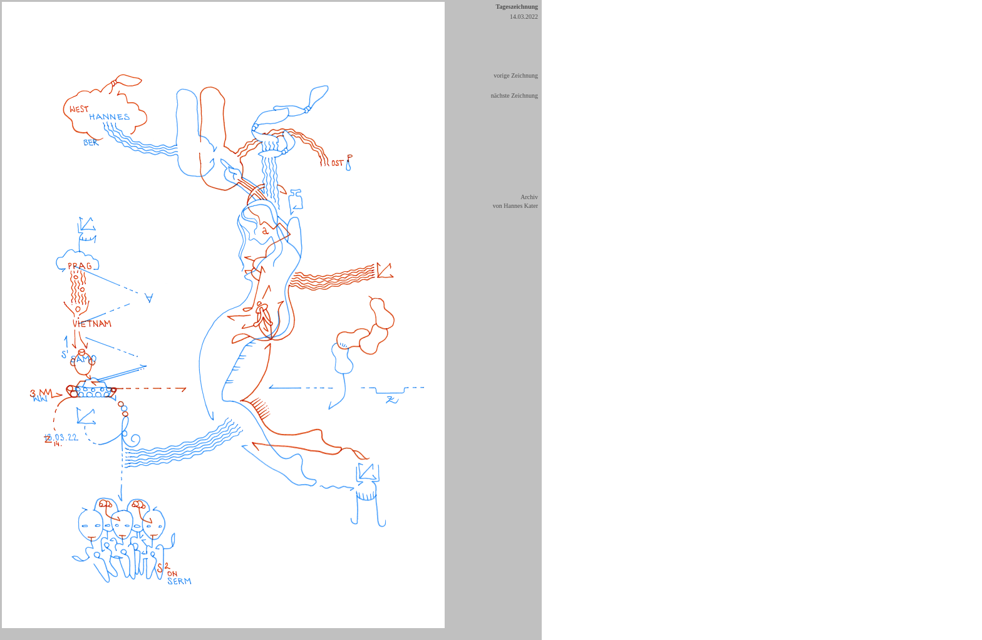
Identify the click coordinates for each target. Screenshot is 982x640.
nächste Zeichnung (514, 95)
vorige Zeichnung (516, 75)
